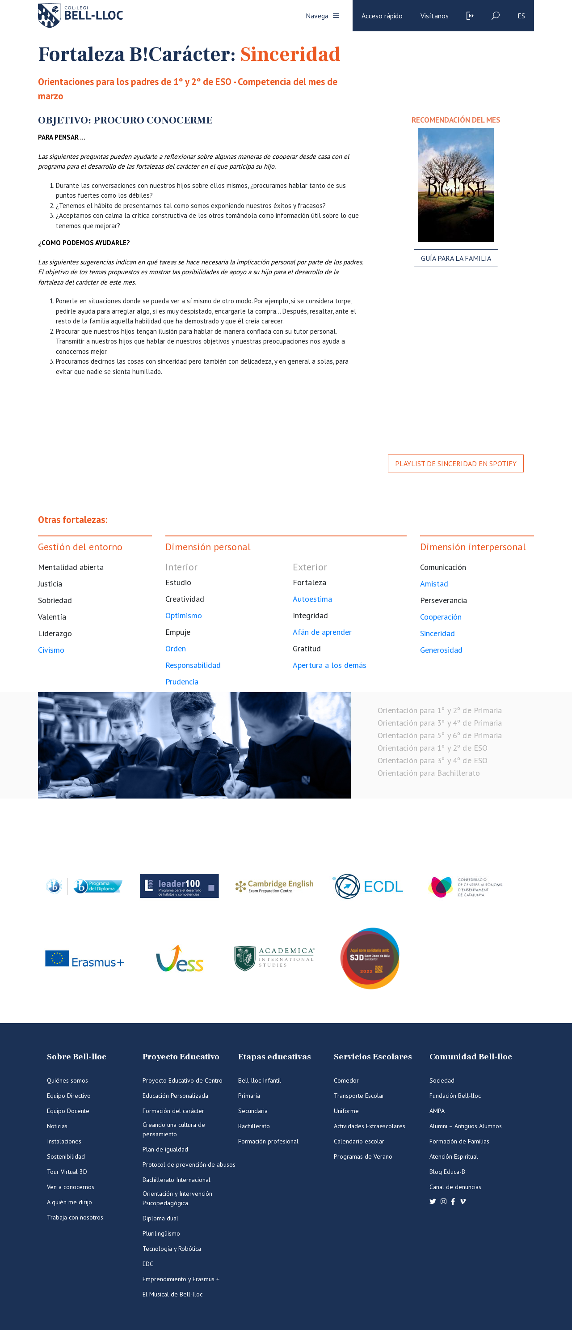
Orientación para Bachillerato (429, 773)
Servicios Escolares (373, 1057)
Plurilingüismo (161, 1233)
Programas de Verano (363, 1156)
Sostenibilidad (66, 1156)
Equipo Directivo (69, 1096)
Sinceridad (437, 633)
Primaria (249, 1096)
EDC (148, 1264)
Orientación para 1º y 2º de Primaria (440, 710)
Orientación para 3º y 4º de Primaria (440, 723)
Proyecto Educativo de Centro (183, 1080)
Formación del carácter (173, 1111)
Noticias (57, 1126)
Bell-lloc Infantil (259, 1080)
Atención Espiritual (453, 1156)
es (521, 15)
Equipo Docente (68, 1111)
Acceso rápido (382, 15)
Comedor (346, 1080)
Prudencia (181, 681)
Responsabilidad (193, 665)
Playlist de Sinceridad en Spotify (456, 463)
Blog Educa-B (447, 1172)
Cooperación (441, 617)
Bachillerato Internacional (176, 1180)
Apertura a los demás (329, 665)
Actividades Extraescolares (369, 1126)
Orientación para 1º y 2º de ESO (433, 748)
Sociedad (441, 1080)
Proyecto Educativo (181, 1057)
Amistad (434, 583)
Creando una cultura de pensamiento (174, 1129)
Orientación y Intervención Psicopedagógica (177, 1198)
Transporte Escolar (359, 1096)
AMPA (437, 1111)
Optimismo (183, 615)
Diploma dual (160, 1218)
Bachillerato (254, 1126)
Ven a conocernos (70, 1187)
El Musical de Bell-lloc (172, 1294)
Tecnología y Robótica (172, 1249)
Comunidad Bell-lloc (470, 1057)
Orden (175, 648)
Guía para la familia (456, 258)
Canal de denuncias (455, 1187)
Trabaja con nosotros (75, 1217)
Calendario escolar (359, 1141)
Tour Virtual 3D (67, 1172)
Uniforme (346, 1111)
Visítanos (435, 15)
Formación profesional (268, 1141)
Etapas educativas (274, 1057)
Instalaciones (64, 1141)
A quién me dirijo (69, 1202)
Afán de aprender (322, 632)
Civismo (51, 650)
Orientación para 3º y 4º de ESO (433, 760)
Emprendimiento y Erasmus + (181, 1279)
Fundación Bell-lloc (455, 1096)
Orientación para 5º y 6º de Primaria (440, 735)
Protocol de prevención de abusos (189, 1164)
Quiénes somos (67, 1080)
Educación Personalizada (175, 1096)
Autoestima (312, 599)
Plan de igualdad (165, 1149)
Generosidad (441, 650)
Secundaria (253, 1111)
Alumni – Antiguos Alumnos (465, 1126)
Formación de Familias (459, 1141)
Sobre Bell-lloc (76, 1057)
